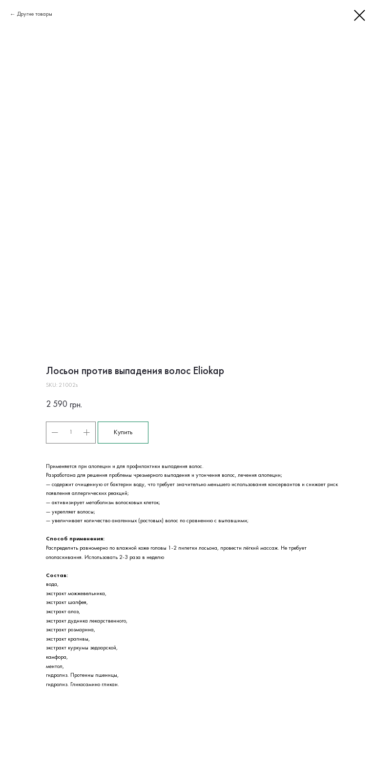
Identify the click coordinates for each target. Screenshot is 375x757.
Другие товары (34, 14)
